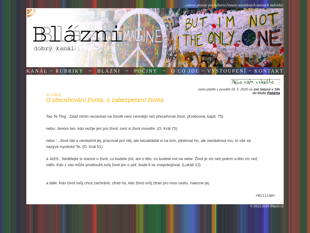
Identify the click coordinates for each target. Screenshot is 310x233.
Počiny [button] (146, 71)
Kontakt (269, 71)
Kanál (37, 71)
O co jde (185, 71)
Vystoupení (226, 71)
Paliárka (273, 93)
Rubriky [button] (70, 71)
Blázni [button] (108, 71)
